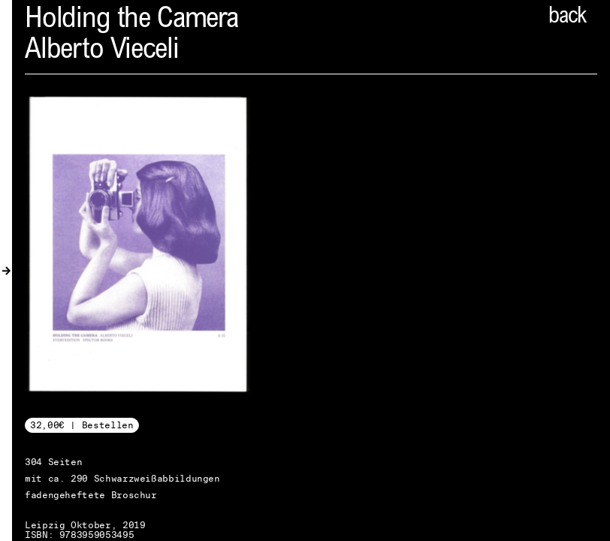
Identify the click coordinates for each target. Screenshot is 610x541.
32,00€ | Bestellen (82, 425)
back (567, 17)
